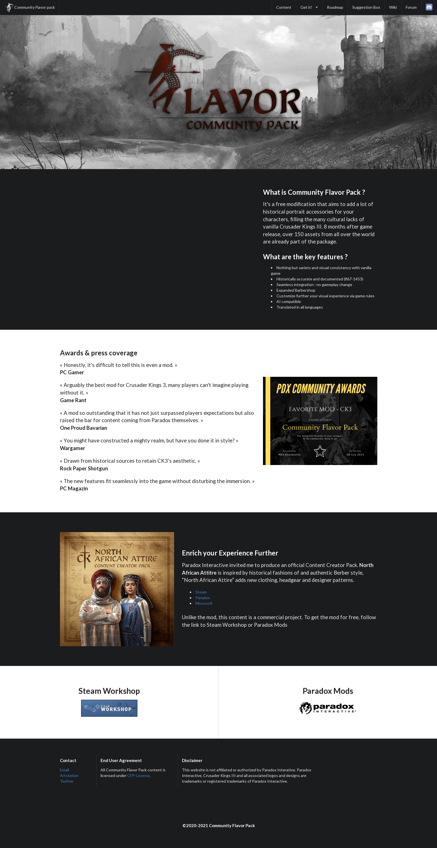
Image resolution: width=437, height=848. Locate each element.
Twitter (66, 781)
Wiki (393, 7)
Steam (201, 592)
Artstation (69, 775)
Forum (411, 7)
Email (64, 769)
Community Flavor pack (30, 7)
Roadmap (335, 7)
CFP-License (138, 775)
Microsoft (204, 603)
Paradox (202, 597)
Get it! (309, 7)
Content (283, 7)
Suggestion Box (366, 7)
